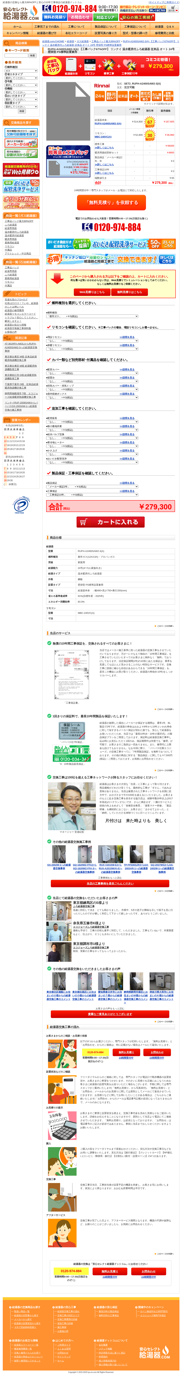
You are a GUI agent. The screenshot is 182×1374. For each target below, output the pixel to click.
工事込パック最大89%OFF (19, 221)
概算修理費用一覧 (23, 1348)
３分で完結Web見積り (25, 1327)
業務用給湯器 (12, 242)
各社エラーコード (76, 33)
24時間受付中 (126, 1058)
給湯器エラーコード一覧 (26, 1345)
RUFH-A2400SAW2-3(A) (108, 123)
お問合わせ (62, 1353)
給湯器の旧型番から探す (26, 1315)
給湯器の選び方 (46, 33)
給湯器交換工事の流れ (68, 1311)
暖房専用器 (11, 239)
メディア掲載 (105, 1348)
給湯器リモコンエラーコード (20, 314)
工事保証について (135, 26)
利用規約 (103, 1356)
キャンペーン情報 (17, 33)
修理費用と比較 (164, 33)
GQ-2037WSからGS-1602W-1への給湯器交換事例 (162, 868)
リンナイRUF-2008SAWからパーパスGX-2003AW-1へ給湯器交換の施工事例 (21, 406)
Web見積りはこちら (92, 292)
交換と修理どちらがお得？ (27, 1353)
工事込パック (12, 267)
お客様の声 (11, 332)
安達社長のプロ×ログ (16, 299)
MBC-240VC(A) (103, 136)
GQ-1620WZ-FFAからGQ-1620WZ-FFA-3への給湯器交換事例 (85, 868)
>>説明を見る (127, 337)
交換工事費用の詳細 (67, 1319)
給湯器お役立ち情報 (15, 324)
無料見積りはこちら (129, 292)
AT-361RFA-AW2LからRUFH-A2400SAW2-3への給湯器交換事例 (21, 347)
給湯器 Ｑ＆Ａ (164, 26)
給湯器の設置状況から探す (27, 1323)
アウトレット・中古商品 (18, 253)
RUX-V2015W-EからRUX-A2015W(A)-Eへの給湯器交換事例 (110, 868)
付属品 (8, 249)
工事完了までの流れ (46, 26)
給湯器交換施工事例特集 (18, 328)
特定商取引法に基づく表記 (112, 1353)
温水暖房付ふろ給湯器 (17, 232)
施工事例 (61, 1327)
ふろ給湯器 (11, 224)
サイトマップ (156, 2)
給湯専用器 (11, 228)
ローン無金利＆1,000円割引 (154, 1311)
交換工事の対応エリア (68, 1315)
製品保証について (106, 26)
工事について (76, 26)
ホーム (17, 26)
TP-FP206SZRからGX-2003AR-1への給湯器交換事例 (136, 868)
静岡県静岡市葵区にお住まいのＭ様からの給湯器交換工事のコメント (136, 995)
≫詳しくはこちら (104, 147)
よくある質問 (64, 1348)
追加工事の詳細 (65, 1323)
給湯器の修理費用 (14, 310)
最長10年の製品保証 (109, 1311)
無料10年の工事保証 (109, 1315)
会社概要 (103, 1345)
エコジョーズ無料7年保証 (153, 1315)
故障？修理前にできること (27, 1360)
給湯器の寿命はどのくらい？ (28, 1356)
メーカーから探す (23, 1319)
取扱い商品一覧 (22, 1311)
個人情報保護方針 (107, 1360)
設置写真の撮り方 (106, 33)
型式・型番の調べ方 (135, 33)
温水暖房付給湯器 (14, 235)
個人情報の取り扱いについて (113, 1364)
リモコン (9, 246)
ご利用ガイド (171, 2)
